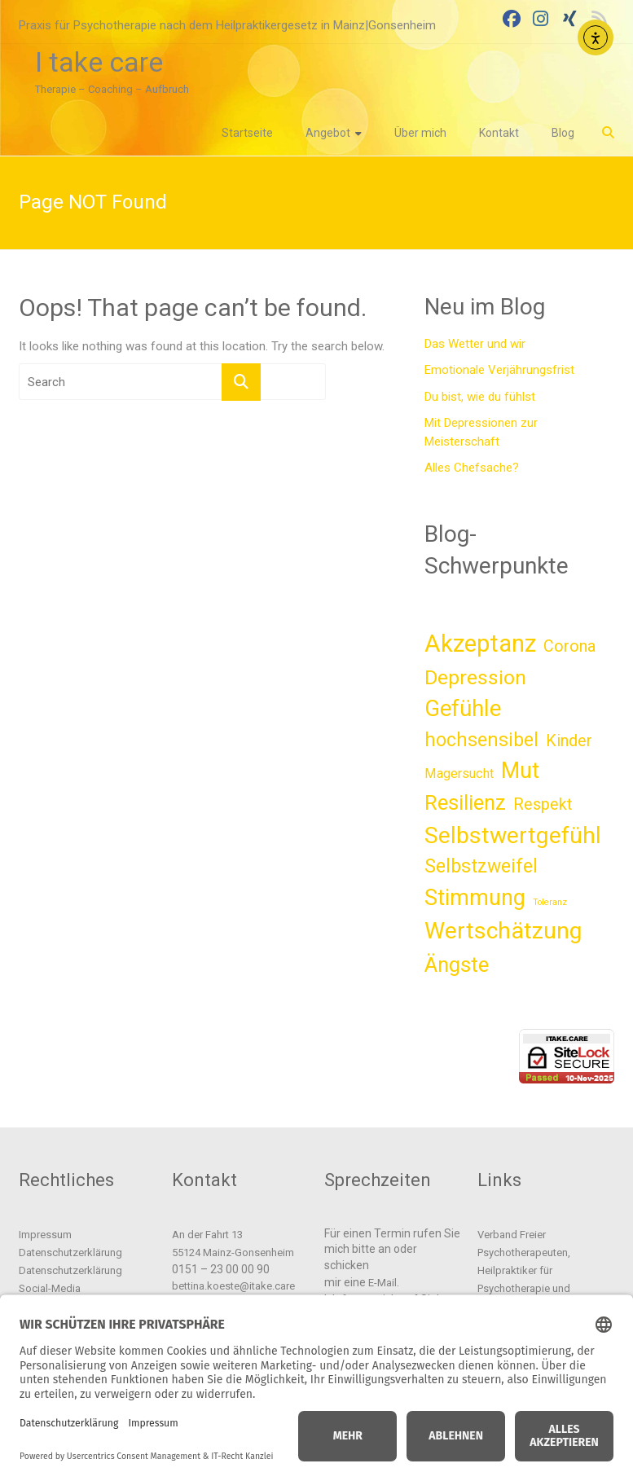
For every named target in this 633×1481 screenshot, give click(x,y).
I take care (99, 62)
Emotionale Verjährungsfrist (499, 370)
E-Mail (382, 1283)
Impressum (45, 1234)
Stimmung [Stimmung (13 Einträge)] (474, 898)
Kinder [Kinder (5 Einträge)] (569, 741)
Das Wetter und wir (474, 343)
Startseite (247, 132)
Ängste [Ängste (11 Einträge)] (456, 964)
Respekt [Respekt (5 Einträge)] (542, 804)
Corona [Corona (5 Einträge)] (569, 646)
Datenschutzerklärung (70, 1252)
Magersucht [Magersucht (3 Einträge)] (459, 773)
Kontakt (499, 132)
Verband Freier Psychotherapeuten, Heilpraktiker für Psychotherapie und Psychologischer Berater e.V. (543, 1270)
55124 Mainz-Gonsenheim (233, 1252)
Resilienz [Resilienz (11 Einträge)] (465, 802)
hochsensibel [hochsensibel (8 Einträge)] (481, 740)
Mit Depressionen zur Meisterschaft (481, 432)
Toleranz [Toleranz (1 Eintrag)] (550, 902)
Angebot (328, 132)
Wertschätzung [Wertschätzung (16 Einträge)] (503, 930)
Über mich (420, 132)
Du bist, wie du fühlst (479, 396)
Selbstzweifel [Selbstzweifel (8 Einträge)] (481, 866)
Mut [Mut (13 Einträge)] (520, 771)
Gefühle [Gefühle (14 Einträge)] (462, 709)
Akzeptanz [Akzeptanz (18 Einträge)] (480, 643)
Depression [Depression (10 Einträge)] (475, 677)
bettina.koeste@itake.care (233, 1286)
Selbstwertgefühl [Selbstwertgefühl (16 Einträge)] (512, 835)
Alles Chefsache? (471, 467)
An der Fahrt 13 (207, 1234)
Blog (563, 132)
